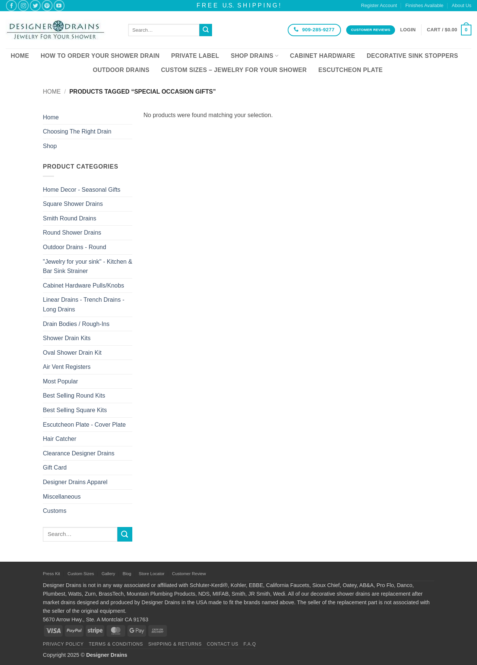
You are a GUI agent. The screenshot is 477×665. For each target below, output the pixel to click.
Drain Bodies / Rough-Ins (76, 324)
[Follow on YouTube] (59, 5)
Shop (50, 146)
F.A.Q (249, 644)
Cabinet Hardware (322, 56)
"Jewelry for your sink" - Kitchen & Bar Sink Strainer (87, 266)
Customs (54, 511)
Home (20, 56)
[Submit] (205, 30)
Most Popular (60, 381)
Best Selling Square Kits (75, 410)
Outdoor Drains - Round (74, 247)
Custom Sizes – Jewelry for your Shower (234, 70)
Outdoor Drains (121, 70)
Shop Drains (254, 55)
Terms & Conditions (116, 644)
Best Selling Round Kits (74, 395)
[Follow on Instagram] (23, 5)
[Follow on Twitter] (35, 5)
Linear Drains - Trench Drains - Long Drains (83, 305)
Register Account (379, 5)
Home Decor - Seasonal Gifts (81, 189)
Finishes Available (424, 5)
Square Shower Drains (73, 204)
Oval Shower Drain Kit (72, 352)
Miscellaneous (61, 496)
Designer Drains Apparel (75, 482)
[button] (408, 30)
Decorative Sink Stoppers (412, 56)
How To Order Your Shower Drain (100, 56)
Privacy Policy (63, 644)
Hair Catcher (59, 439)
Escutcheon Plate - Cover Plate (84, 424)
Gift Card (55, 467)
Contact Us (222, 644)
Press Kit (51, 573)
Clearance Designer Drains (78, 453)
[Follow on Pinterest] (47, 5)
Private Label (195, 56)
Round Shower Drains (72, 232)
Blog (127, 573)
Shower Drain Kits (67, 338)
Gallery (108, 573)
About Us (461, 5)
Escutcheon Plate (350, 70)
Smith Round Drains (69, 218)
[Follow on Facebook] (11, 5)
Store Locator (151, 573)
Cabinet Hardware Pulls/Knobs (83, 285)
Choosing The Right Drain (77, 131)
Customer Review (189, 573)
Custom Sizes (80, 573)
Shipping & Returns (175, 644)
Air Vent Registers (67, 367)
